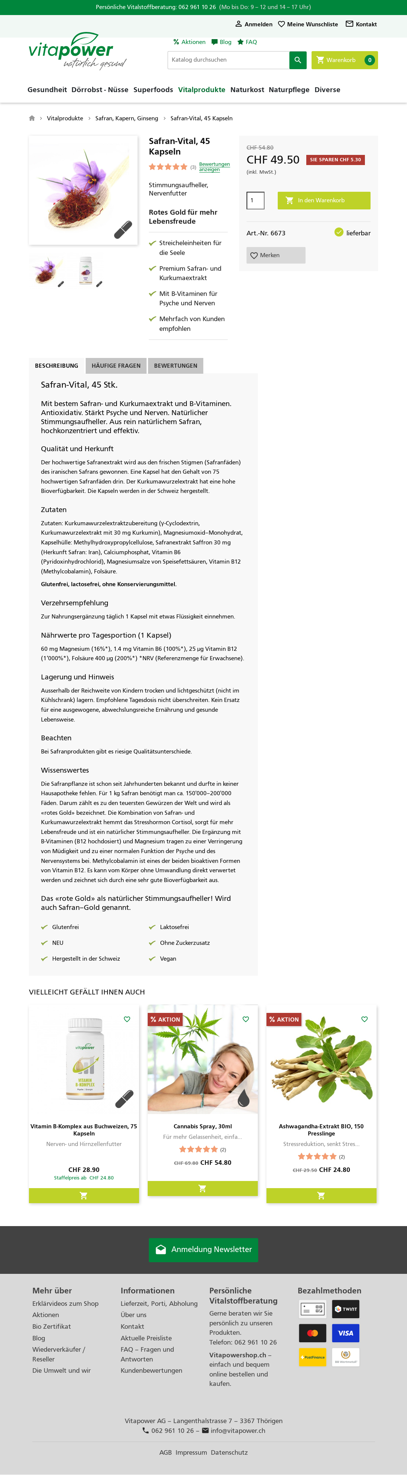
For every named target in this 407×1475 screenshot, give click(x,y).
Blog (225, 42)
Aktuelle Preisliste (146, 1338)
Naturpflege (289, 92)
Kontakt (361, 24)
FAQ (251, 42)
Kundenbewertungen (151, 1371)
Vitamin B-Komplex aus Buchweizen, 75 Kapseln (83, 1130)
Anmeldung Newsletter (204, 1250)
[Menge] (256, 200)
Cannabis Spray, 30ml (203, 1126)
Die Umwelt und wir (61, 1371)
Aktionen (194, 42)
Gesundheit (47, 92)
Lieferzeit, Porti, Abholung (159, 1304)
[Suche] (240, 60)
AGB (165, 1453)
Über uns (134, 1315)
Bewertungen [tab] (175, 365)
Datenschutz (229, 1453)
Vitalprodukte (201, 92)
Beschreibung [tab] (56, 365)
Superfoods (153, 92)
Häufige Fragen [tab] (116, 365)
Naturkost (247, 92)
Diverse (327, 92)
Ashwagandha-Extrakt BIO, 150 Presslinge (321, 1130)
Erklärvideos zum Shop (65, 1304)
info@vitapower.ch (233, 1431)
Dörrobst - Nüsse (100, 92)
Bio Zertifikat (51, 1327)
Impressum (191, 1453)
